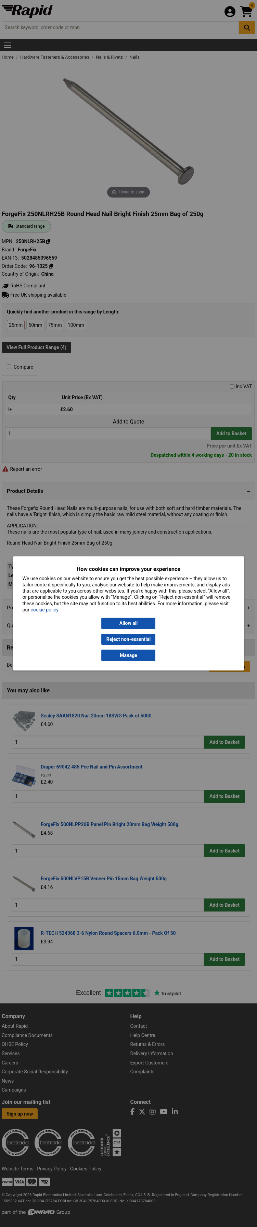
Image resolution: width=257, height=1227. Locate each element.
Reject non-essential (128, 639)
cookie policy (44, 609)
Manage (128, 655)
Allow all (128, 623)
